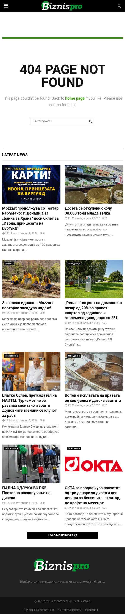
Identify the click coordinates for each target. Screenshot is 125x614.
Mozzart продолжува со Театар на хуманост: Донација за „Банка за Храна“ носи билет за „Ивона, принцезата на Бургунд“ (30, 218)
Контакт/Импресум (70, 609)
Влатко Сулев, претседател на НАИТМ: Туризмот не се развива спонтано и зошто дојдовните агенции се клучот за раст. (29, 405)
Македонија (74, 263)
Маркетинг (91, 609)
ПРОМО (9, 169)
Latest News (15, 154)
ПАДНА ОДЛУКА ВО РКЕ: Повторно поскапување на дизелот (26, 493)
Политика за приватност (39, 609)
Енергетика (74, 448)
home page (75, 98)
